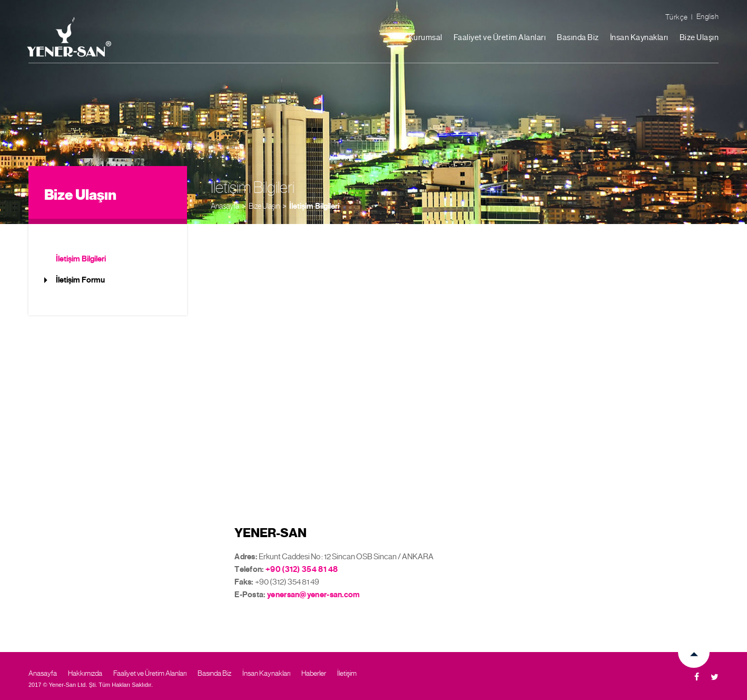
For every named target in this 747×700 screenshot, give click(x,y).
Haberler (313, 673)
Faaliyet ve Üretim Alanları (500, 37)
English (707, 16)
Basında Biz (578, 37)
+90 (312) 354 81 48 (302, 569)
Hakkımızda (85, 673)
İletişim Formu (80, 280)
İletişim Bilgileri (314, 206)
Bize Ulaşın (699, 37)
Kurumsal (425, 37)
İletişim (347, 673)
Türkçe (676, 17)
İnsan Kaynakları (639, 37)
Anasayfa (225, 205)
